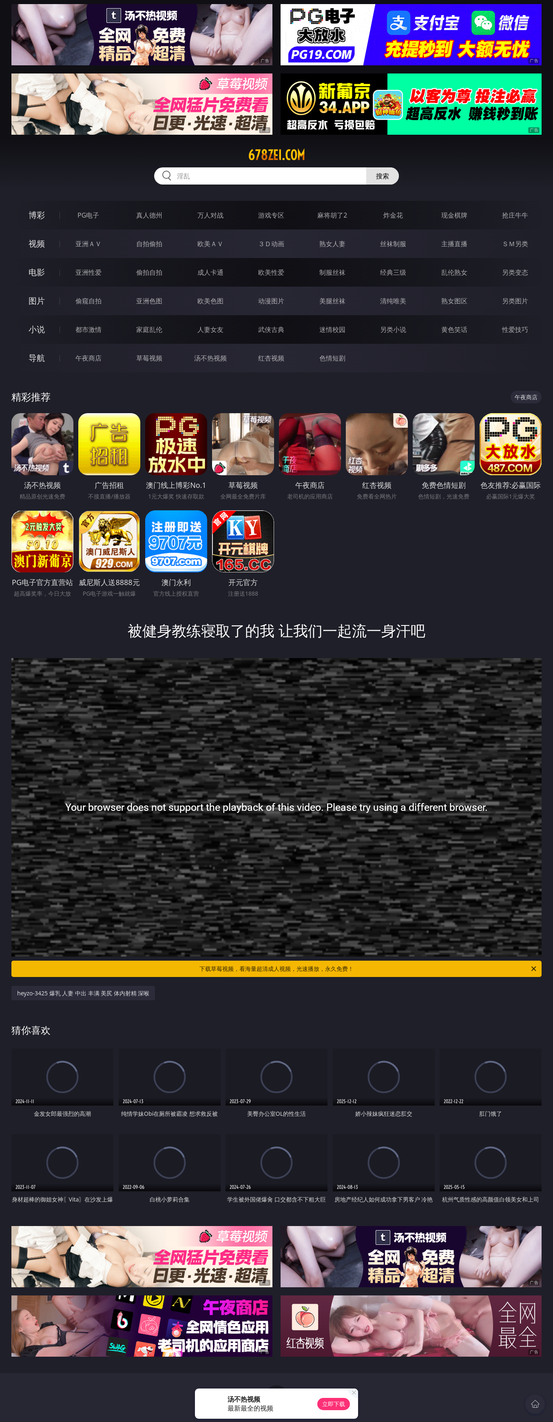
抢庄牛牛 (515, 215)
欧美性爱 (271, 272)
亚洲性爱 (88, 272)
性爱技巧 (515, 329)
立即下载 (333, 1404)
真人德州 (149, 215)
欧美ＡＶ (210, 243)
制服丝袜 (332, 272)
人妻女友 (210, 329)
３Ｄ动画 (271, 243)
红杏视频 (271, 358)
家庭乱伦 (149, 329)
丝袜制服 (393, 243)
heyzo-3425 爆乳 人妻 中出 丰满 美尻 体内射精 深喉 (83, 993)
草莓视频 (149, 358)
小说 (37, 329)
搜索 (382, 175)
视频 (37, 243)
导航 (37, 357)
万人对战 (210, 215)
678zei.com (276, 155)
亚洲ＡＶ (88, 243)
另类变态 (515, 272)
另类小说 (393, 329)
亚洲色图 (149, 300)
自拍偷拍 (149, 243)
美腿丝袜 (332, 300)
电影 (37, 272)
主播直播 (454, 243)
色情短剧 (332, 358)
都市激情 (88, 329)
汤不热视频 (210, 358)
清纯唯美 (393, 300)
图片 (37, 300)
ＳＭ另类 (515, 243)
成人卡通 (210, 272)
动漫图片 (271, 300)
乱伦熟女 (454, 272)
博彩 (37, 214)
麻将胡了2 (332, 215)
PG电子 (88, 215)
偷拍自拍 (149, 272)
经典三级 (393, 272)
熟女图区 (454, 300)
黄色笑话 (454, 329)
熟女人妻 (332, 243)
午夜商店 (88, 358)
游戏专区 (271, 215)
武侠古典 (271, 329)
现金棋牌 (454, 215)
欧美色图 (210, 300)
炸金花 (393, 215)
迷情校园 (332, 329)
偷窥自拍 (88, 300)
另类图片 (515, 300)
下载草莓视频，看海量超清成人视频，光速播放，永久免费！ (368, 969)
